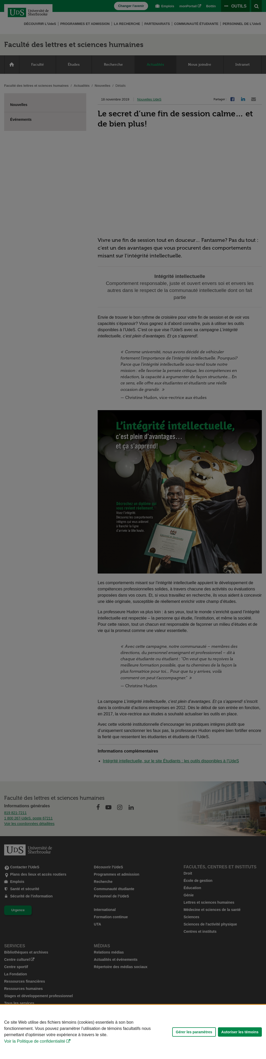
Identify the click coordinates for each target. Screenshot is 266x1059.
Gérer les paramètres (194, 1032)
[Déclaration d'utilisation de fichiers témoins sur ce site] (133, 1032)
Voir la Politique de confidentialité (34, 1041)
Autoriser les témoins (239, 1032)
